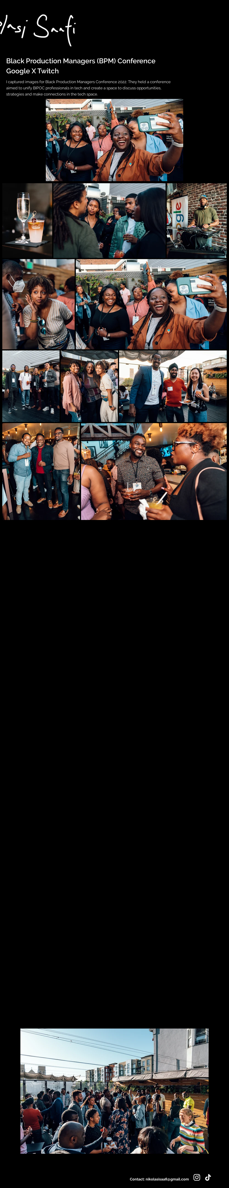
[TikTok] (208, 1177)
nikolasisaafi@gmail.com (167, 1179)
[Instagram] (196, 1177)
